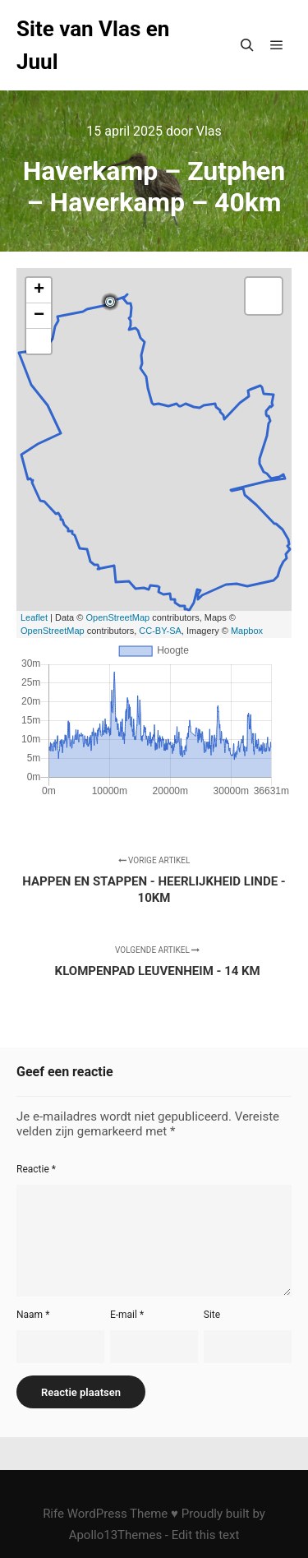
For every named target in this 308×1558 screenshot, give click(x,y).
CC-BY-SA (160, 631)
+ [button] (39, 290)
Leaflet (34, 617)
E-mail (127, 1314)
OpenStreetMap (117, 617)
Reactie (36, 1169)
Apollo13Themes (116, 1535)
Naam (32, 1314)
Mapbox (247, 631)
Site (212, 1314)
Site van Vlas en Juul (92, 45)
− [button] (39, 315)
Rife (53, 1513)
